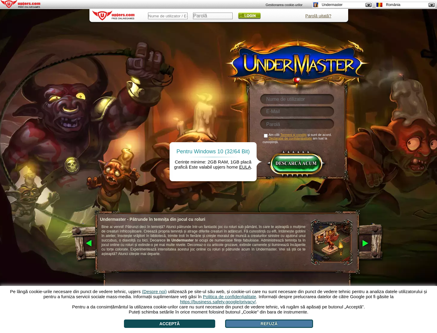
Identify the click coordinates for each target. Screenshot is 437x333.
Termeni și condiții (293, 134)
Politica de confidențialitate (229, 296)
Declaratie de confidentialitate (290, 138)
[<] (83, 244)
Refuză (269, 323)
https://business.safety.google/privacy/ (218, 301)
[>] (372, 244)
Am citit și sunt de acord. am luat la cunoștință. (297, 138)
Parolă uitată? (318, 16)
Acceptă (169, 323)
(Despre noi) (154, 291)
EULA (245, 167)
